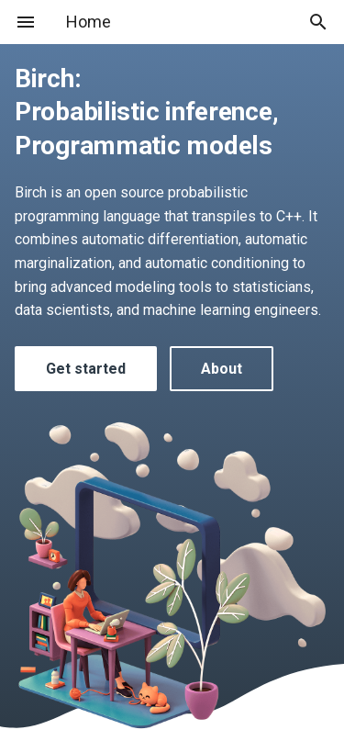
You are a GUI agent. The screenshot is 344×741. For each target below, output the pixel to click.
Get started (86, 368)
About (221, 368)
